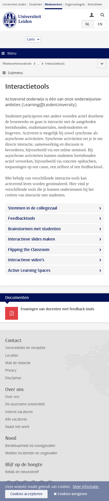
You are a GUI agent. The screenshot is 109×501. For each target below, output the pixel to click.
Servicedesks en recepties (25, 347)
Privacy (10, 370)
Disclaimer (13, 378)
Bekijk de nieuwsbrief (22, 471)
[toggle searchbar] (102, 15)
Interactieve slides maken (31, 239)
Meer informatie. (86, 486)
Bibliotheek (95, 4)
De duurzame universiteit (25, 404)
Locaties (11, 355)
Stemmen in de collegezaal (32, 208)
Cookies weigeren (72, 494)
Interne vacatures (19, 411)
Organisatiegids (75, 4)
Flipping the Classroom (28, 249)
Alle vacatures (16, 419)
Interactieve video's (26, 260)
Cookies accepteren (26, 494)
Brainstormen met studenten (34, 229)
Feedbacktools (21, 218)
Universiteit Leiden (14, 4)
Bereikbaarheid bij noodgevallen (30, 445)
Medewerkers (53, 4)
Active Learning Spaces (29, 270)
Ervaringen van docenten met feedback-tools (57, 309)
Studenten (35, 4)
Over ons (12, 396)
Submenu (15, 73)
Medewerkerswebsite (17, 64)
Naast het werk (17, 426)
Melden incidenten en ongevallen (31, 453)
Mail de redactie (17, 362)
